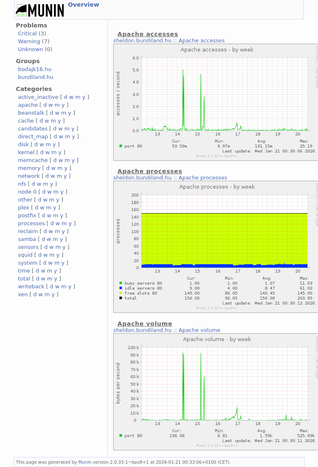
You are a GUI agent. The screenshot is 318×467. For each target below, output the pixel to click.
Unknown (30, 49)
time (24, 271)
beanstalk (31, 113)
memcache (33, 160)
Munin (85, 462)
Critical (27, 33)
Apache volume (199, 330)
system (27, 263)
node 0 (27, 192)
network (29, 176)
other (25, 200)
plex (23, 207)
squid (25, 255)
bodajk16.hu (34, 69)
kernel (26, 152)
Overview (83, 4)
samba (27, 239)
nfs (22, 184)
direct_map (33, 136)
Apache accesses (202, 40)
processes (31, 223)
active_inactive (38, 97)
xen (22, 294)
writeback (31, 286)
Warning (29, 41)
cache (26, 121)
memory (29, 168)
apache (27, 105)
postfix (27, 215)
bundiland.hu (35, 77)
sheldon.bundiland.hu (142, 40)
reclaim (28, 231)
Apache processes (203, 178)
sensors (28, 247)
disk (23, 144)
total (24, 278)
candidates (32, 128)
